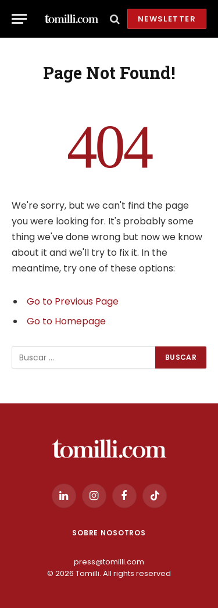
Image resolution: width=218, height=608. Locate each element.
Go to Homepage (66, 321)
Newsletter (167, 18)
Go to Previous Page (73, 301)
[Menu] (19, 19)
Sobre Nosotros (109, 533)
